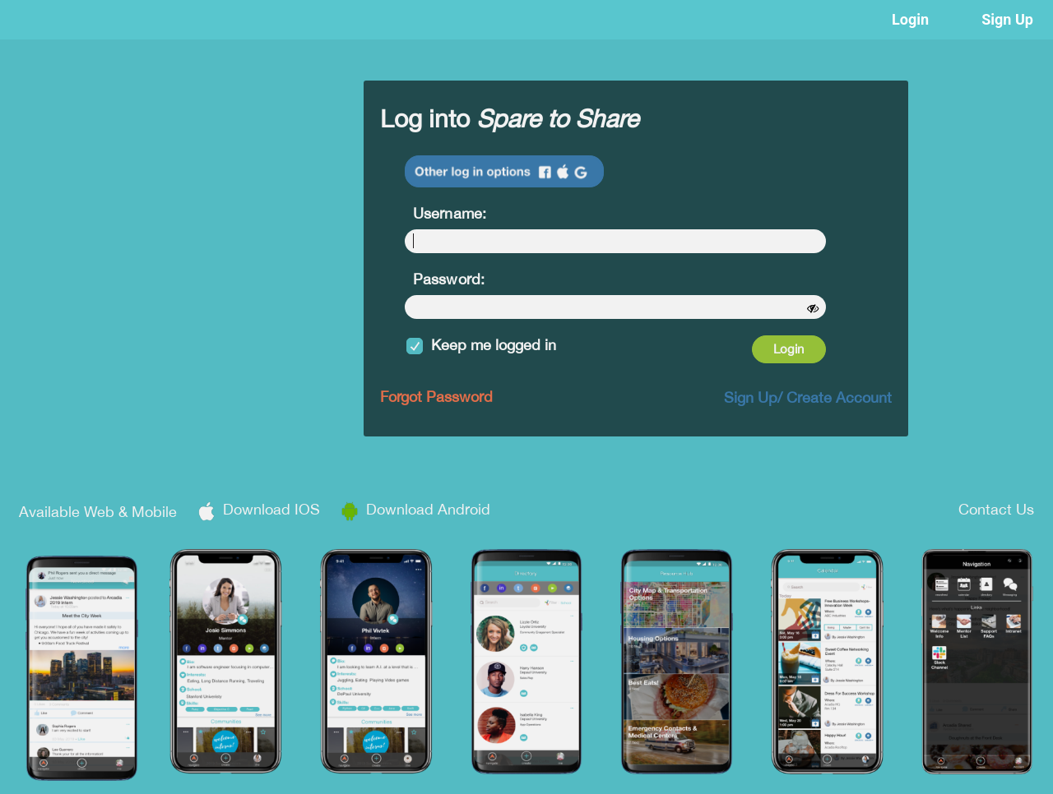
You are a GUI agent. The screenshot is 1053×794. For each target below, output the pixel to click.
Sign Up (1007, 19)
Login (910, 19)
